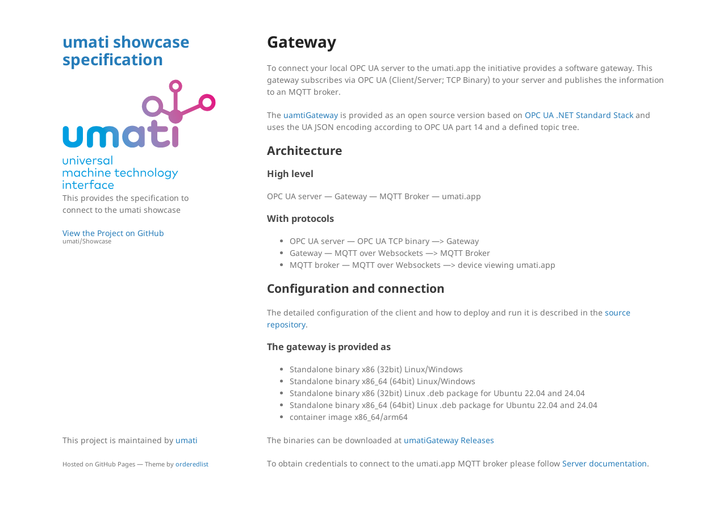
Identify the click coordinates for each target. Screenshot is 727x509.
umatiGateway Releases (449, 440)
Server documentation (604, 463)
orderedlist (192, 464)
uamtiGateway (310, 115)
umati (187, 440)
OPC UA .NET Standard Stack (579, 115)
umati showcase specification (126, 50)
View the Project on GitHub (139, 237)
